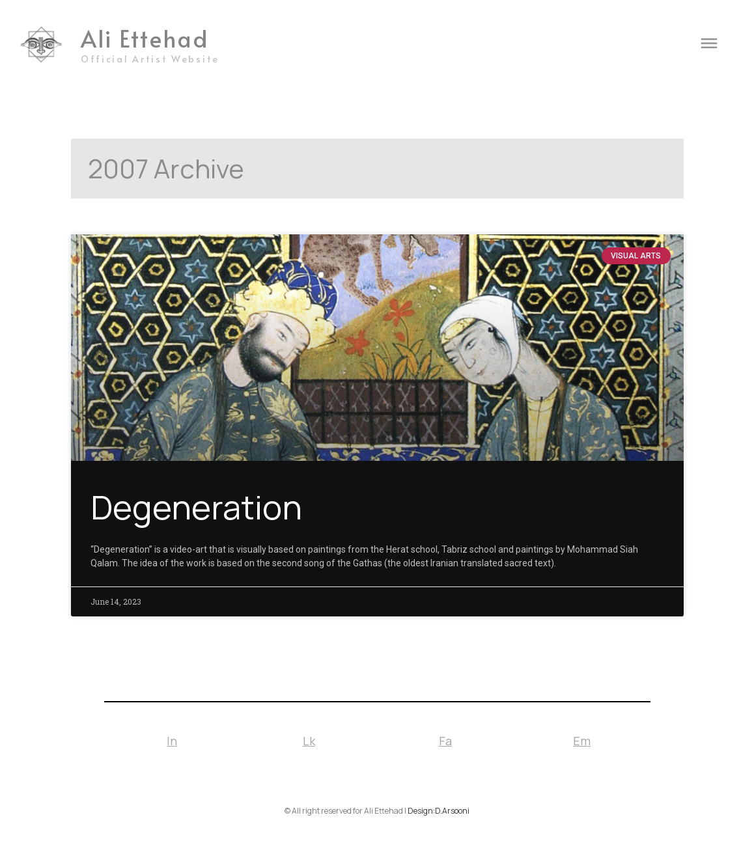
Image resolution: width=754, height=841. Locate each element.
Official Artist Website (150, 59)
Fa (445, 741)
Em (582, 741)
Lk (309, 741)
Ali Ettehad (144, 38)
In (172, 741)
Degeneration (196, 506)
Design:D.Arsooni (438, 810)
